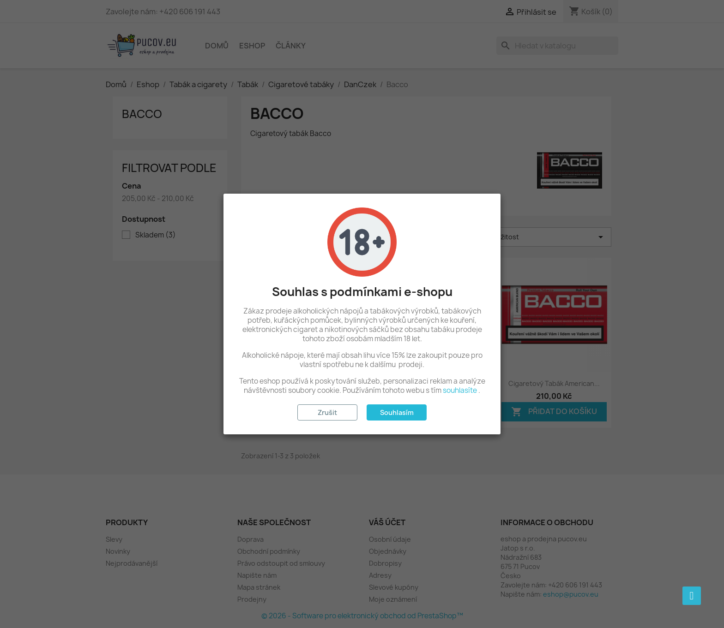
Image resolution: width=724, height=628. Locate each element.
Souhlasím (397, 412)
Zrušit (327, 412)
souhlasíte (460, 390)
